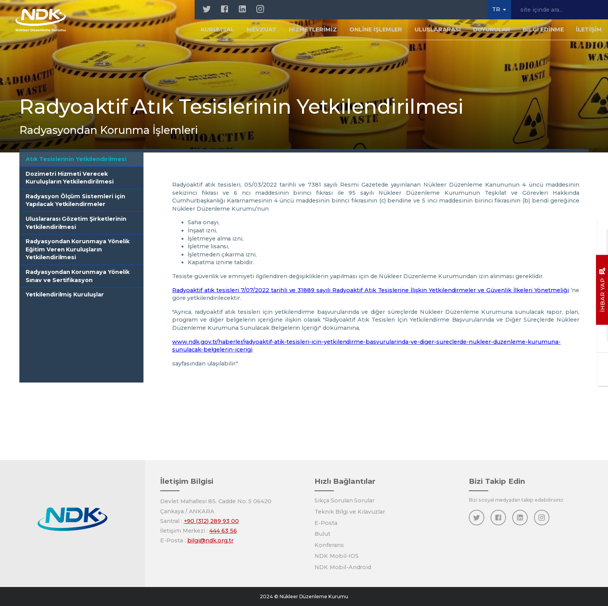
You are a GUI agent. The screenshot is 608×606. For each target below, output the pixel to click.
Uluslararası (438, 32)
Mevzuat (261, 32)
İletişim (589, 32)
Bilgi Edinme (543, 32)
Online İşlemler (375, 32)
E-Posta (325, 522)
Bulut (322, 533)
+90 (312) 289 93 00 (211, 521)
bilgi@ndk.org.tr (210, 540)
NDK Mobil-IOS (336, 555)
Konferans (329, 545)
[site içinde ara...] (559, 10)
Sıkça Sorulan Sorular (344, 500)
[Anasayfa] (47, 23)
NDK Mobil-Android (342, 567)
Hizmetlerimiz (313, 32)
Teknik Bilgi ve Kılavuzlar (349, 511)
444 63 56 (223, 530)
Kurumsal (218, 32)
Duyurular (492, 32)
